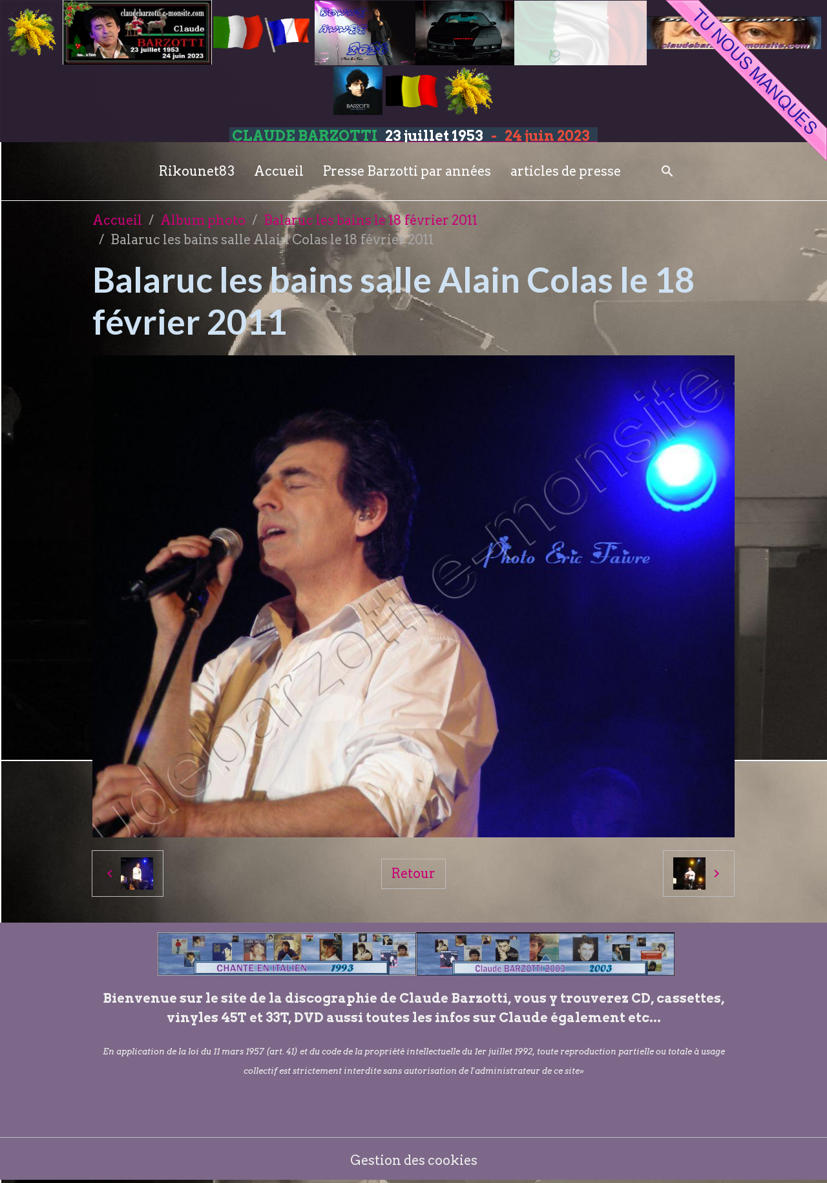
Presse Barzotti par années (407, 171)
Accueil (279, 171)
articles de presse (565, 171)
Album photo (203, 220)
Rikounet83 (197, 171)
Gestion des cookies (413, 1160)
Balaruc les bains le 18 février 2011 (370, 220)
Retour (413, 873)
